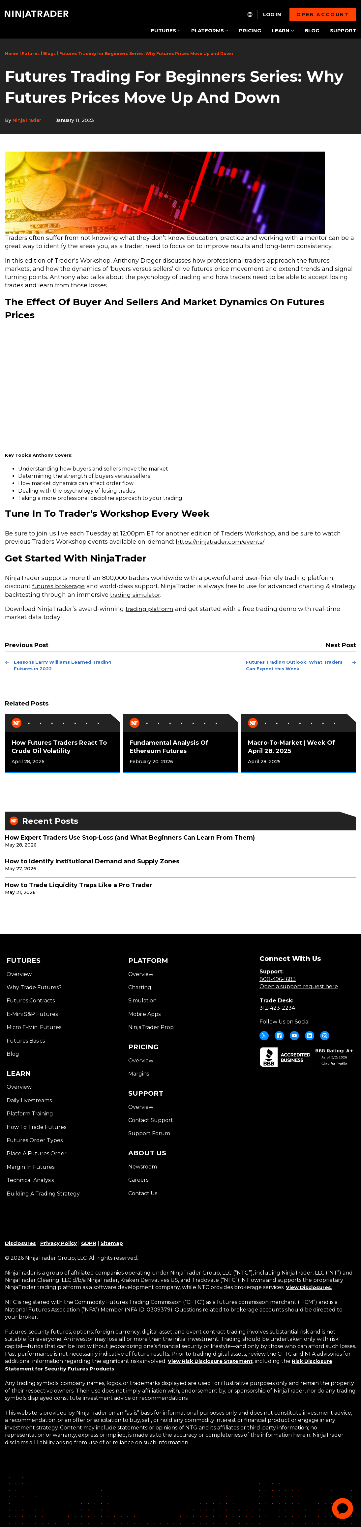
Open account (322, 14)
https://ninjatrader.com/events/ (221, 541)
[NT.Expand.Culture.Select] (250, 14)
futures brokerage (58, 586)
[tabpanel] (62, 742)
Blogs (49, 53)
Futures (31, 53)
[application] (342, 1508)
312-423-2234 (277, 1007)
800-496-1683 (277, 978)
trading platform (150, 609)
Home (11, 53)
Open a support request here (298, 985)
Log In (272, 14)
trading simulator (161, 594)
